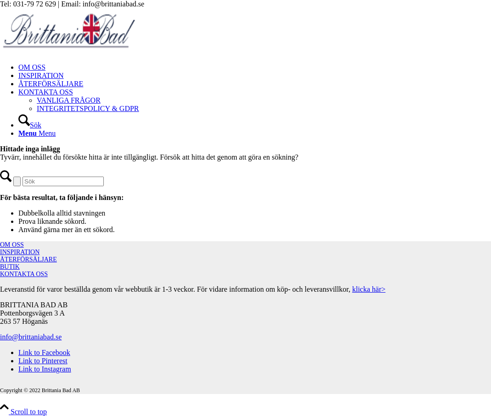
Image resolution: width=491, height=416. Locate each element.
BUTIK (10, 266)
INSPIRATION (20, 252)
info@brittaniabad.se (31, 337)
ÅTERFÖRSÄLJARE (28, 259)
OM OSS (12, 244)
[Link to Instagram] (44, 369)
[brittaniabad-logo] (69, 51)
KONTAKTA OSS (24, 274)
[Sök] (29, 125)
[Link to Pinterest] (43, 361)
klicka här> (369, 289)
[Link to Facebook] (44, 352)
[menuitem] (254, 67)
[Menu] (37, 133)
